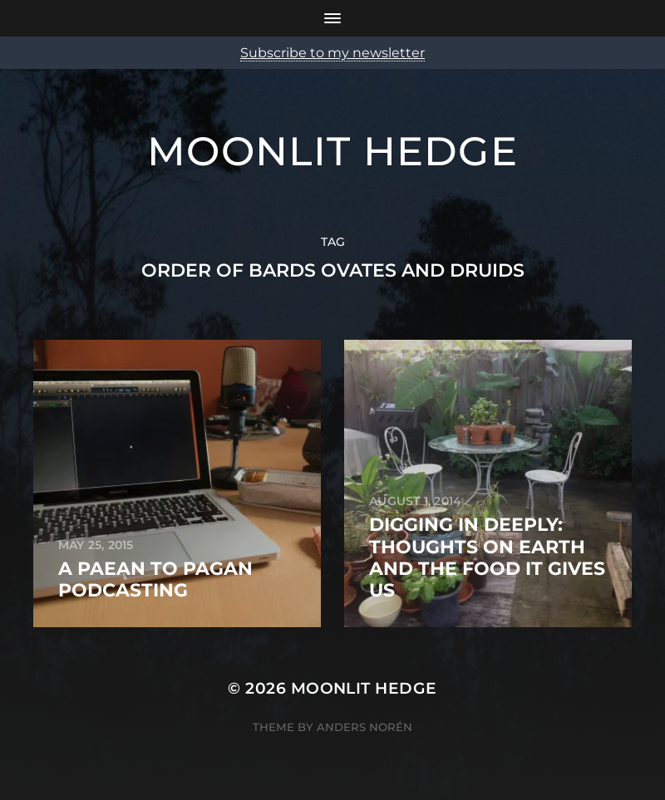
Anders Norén (364, 727)
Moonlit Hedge (332, 151)
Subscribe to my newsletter (332, 53)
